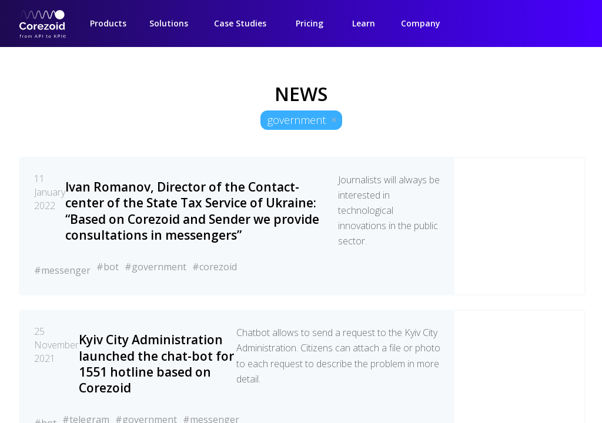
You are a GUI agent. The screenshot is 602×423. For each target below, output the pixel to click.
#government (155, 266)
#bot (107, 266)
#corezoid (214, 266)
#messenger (62, 270)
